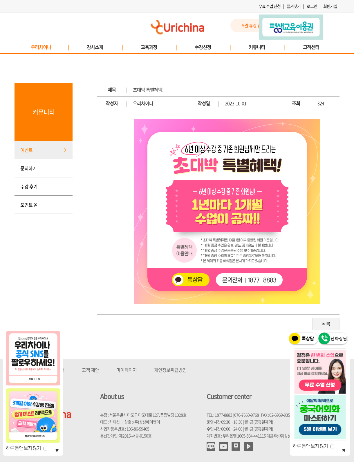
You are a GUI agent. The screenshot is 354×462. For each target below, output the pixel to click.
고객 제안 (90, 369)
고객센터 (311, 46)
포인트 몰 (28, 204)
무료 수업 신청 (270, 6)
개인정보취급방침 (170, 369)
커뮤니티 (266, 46)
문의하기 (28, 168)
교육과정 (158, 46)
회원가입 (330, 6)
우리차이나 (49, 46)
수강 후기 (28, 186)
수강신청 (212, 46)
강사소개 (104, 46)
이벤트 (26, 149)
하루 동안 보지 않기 (26, 447)
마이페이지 (126, 369)
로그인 (312, 6)
